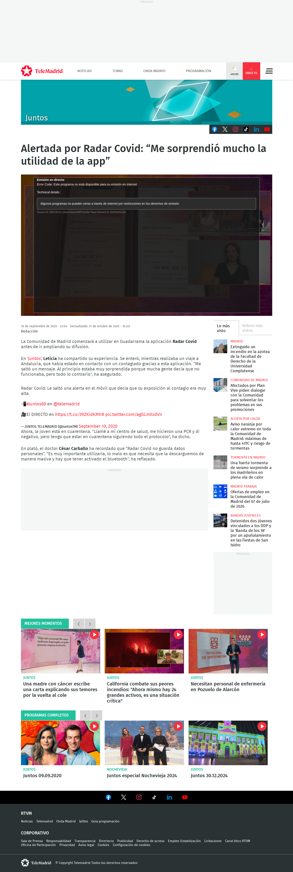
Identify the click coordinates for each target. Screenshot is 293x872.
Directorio (106, 841)
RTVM (26, 813)
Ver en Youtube (184, 797)
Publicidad (125, 841)
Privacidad (67, 845)
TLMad (118, 71)
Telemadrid (44, 821)
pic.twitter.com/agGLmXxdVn (133, 414)
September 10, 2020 (98, 426)
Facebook (214, 129)
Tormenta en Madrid (248, 457)
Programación (198, 71)
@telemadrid (66, 404)
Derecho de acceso (151, 841)
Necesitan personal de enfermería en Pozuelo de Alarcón (228, 651)
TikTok (246, 129)
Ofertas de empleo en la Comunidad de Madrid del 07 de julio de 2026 (220, 491)
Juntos (34, 358)
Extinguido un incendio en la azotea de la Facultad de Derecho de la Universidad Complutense (220, 346)
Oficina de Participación (38, 845)
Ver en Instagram (139, 797)
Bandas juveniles (246, 515)
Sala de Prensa (32, 841)
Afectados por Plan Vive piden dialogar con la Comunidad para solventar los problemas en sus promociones (220, 385)
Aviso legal (86, 845)
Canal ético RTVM (237, 841)
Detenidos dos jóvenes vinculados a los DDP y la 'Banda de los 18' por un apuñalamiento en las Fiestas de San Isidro (220, 520)
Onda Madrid (154, 71)
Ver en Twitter (123, 798)
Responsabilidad (58, 841)
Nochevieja (117, 769)
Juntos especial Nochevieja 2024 (144, 743)
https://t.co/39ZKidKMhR (79, 414)
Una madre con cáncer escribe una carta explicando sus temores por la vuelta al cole (60, 651)
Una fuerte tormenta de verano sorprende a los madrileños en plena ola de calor (220, 462)
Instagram (235, 129)
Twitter (225, 129)
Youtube (267, 129)
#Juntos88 (36, 404)
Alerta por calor (245, 418)
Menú (269, 71)
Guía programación (105, 821)
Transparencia (85, 841)
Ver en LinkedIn (169, 797)
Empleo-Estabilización (184, 841)
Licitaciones (213, 841)
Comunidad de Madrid (249, 380)
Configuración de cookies (131, 845)
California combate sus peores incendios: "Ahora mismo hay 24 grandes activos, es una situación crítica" (144, 651)
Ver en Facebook (108, 798)
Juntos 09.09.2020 (60, 743)
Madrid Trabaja (244, 486)
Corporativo (35, 833)
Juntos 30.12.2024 (228, 743)
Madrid (237, 341)
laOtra (83, 821)
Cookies (103, 845)
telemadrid (36, 863)
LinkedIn (256, 129)
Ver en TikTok (154, 798)
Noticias (84, 71)
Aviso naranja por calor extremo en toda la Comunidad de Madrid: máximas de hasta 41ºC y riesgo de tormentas (220, 424)
